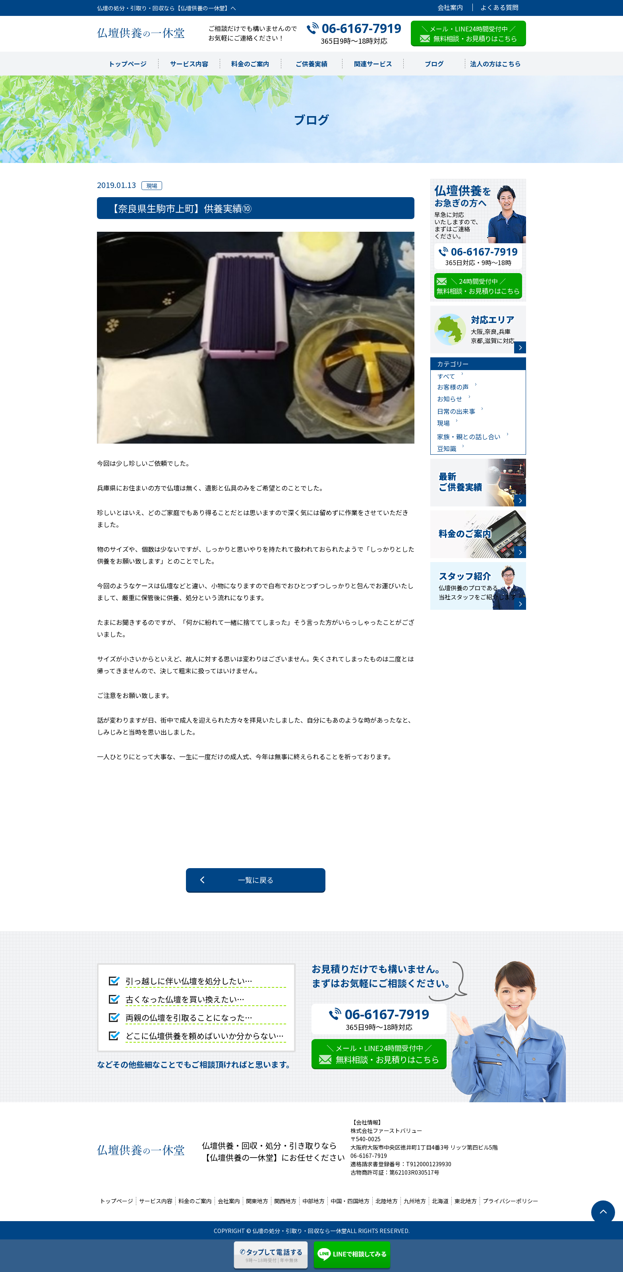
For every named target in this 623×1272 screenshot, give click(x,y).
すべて (446, 376)
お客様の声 (453, 387)
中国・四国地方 (350, 1201)
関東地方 (257, 1201)
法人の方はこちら (495, 63)
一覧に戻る (256, 879)
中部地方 (313, 1201)
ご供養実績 (311, 63)
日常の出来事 (456, 411)
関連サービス (373, 63)
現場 (443, 423)
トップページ (127, 63)
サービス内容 (189, 63)
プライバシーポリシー (510, 1201)
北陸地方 (386, 1201)
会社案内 (450, 7)
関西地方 (285, 1201)
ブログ (434, 63)
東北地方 (466, 1201)
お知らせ (449, 398)
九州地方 (415, 1201)
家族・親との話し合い (469, 436)
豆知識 (446, 448)
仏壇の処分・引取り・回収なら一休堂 (299, 1231)
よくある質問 (499, 7)
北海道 (440, 1201)
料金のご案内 (250, 63)
